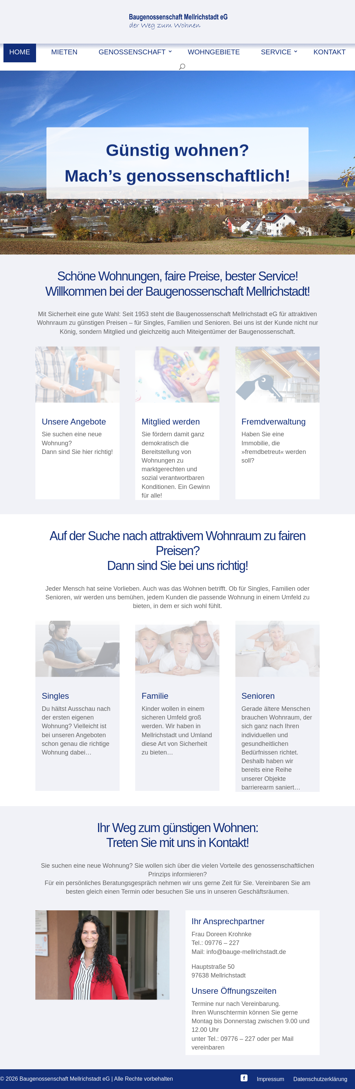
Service (276, 52)
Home (19, 52)
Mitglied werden (170, 421)
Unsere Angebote (74, 421)
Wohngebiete (214, 52)
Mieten (64, 52)
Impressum (270, 1079)
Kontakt (329, 52)
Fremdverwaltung (274, 421)
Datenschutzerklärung (320, 1079)
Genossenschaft (131, 52)
